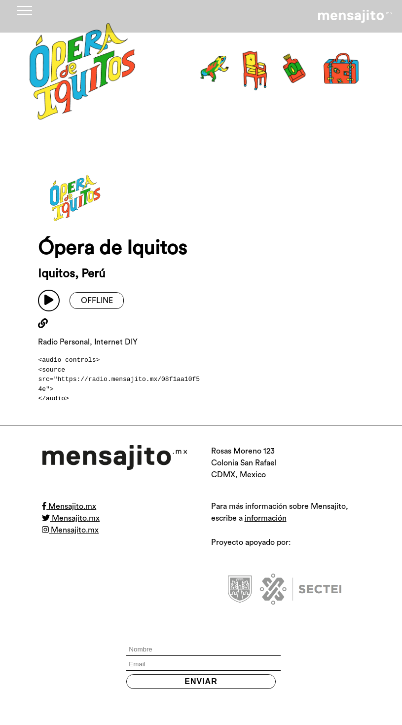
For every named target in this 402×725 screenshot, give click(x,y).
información (266, 518)
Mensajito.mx (69, 506)
